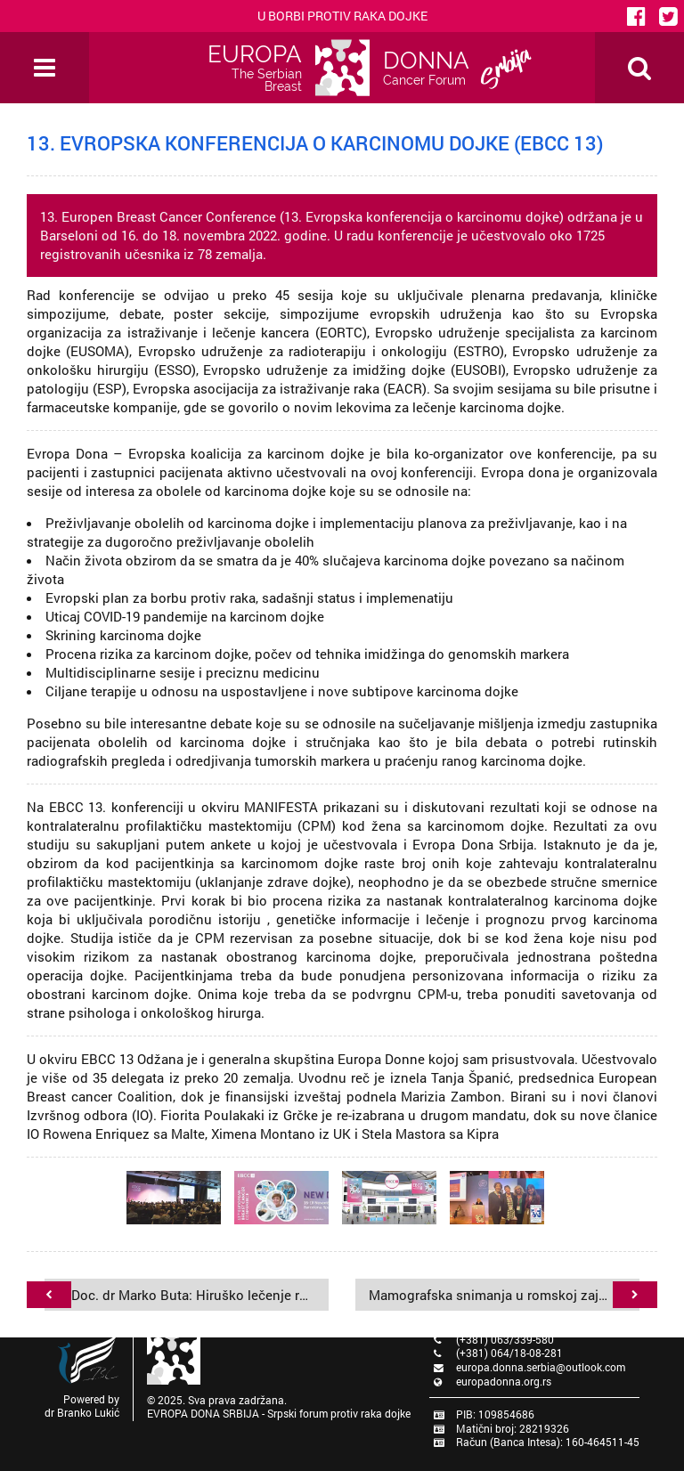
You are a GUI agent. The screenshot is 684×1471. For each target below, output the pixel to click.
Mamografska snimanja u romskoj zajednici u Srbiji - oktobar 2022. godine (491, 1294)
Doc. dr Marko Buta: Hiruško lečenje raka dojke (193, 1294)
